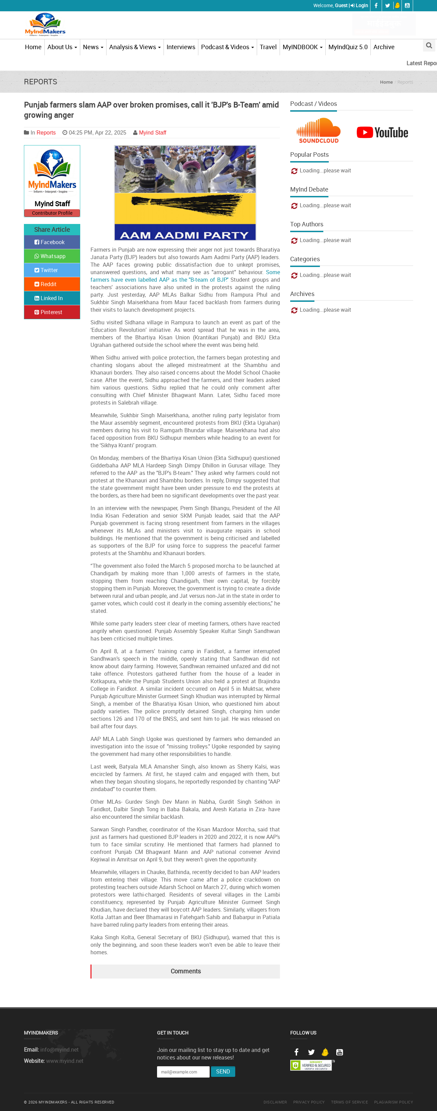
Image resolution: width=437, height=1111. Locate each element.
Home (33, 47)
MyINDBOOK (303, 47)
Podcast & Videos (227, 47)
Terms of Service (349, 1102)
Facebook (49, 242)
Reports (46, 133)
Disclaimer (275, 1102)
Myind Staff (152, 133)
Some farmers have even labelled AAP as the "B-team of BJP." (185, 275)
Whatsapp (50, 256)
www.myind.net (65, 1061)
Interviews (181, 47)
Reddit (45, 284)
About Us (62, 47)
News (93, 47)
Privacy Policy (309, 1102)
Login (362, 5)
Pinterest (48, 312)
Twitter (46, 270)
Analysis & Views (135, 47)
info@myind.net (59, 1049)
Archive (384, 47)
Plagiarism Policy (393, 1102)
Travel (268, 47)
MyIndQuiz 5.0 (348, 47)
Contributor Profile (52, 213)
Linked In (48, 298)
